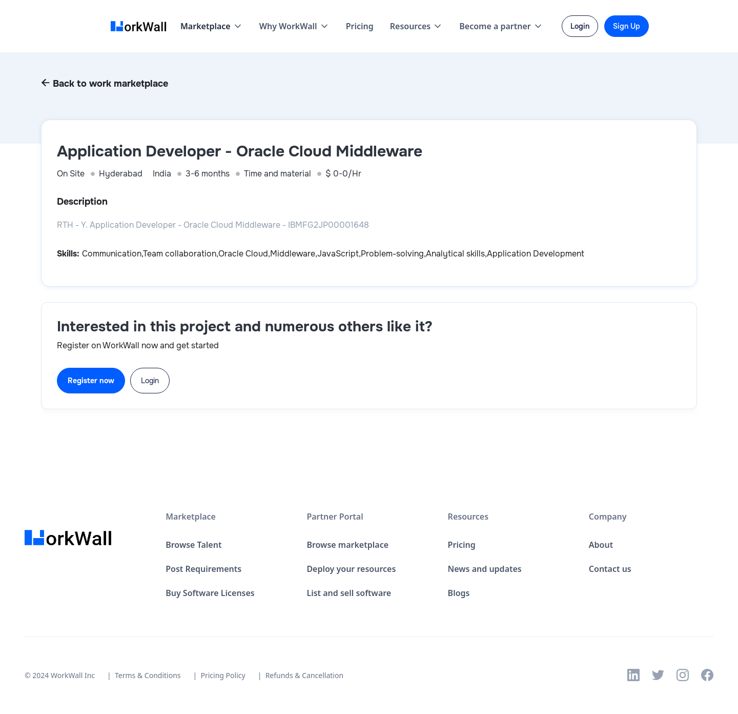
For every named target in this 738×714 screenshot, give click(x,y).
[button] (211, 26)
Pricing (360, 26)
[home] (141, 26)
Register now (91, 380)
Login (150, 380)
